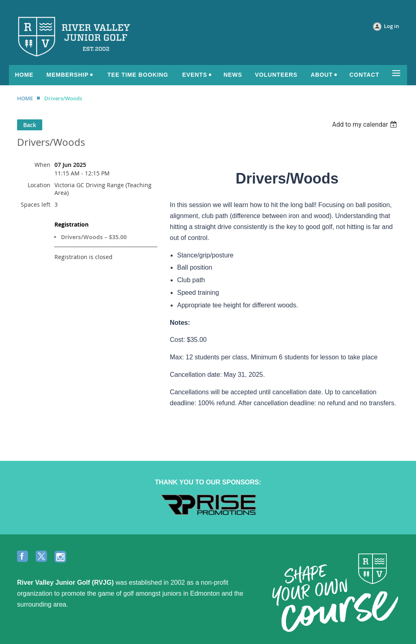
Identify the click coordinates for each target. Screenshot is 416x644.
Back (29, 125)
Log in (391, 26)
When (42, 165)
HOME (25, 98)
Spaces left (35, 204)
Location (39, 185)
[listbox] (365, 124)
